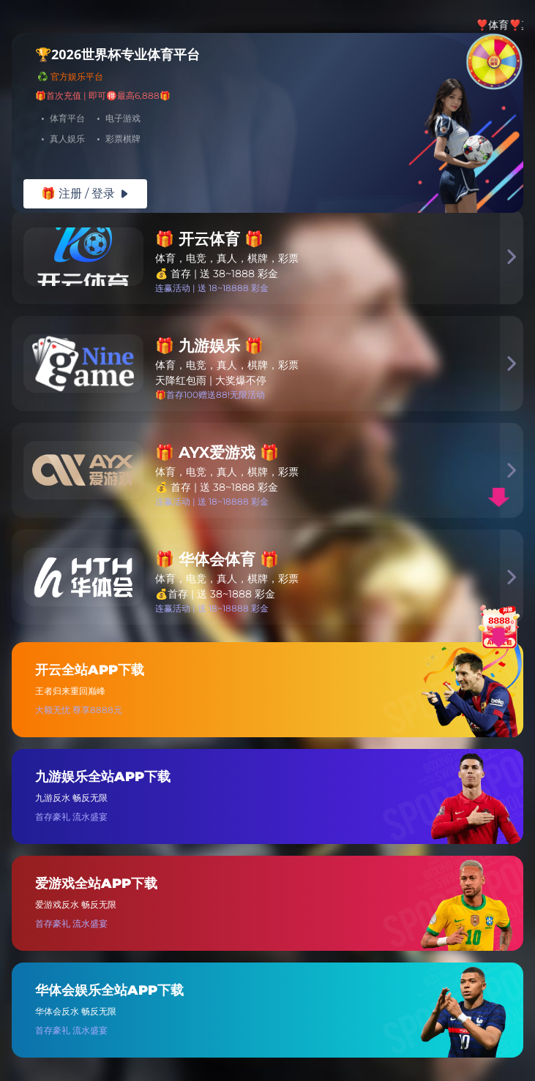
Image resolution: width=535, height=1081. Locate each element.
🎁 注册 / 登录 (85, 193)
